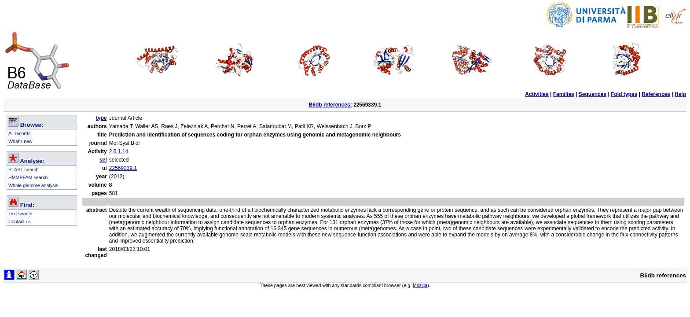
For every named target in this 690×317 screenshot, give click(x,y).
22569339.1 (123, 168)
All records (19, 133)
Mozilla (420, 285)
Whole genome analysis (33, 185)
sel (103, 160)
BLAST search (23, 169)
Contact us (19, 221)
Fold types (624, 94)
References (656, 94)
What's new (20, 141)
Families (563, 94)
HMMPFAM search (28, 177)
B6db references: (330, 105)
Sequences (592, 94)
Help (680, 94)
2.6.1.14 (118, 151)
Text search (20, 213)
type (101, 118)
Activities (536, 94)
